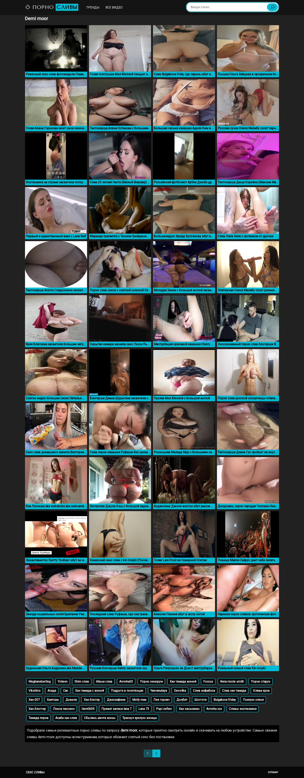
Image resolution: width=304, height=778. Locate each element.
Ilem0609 (87, 709)
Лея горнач (161, 700)
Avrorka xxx (214, 709)
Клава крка (261, 690)
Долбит (181, 700)
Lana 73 (143, 709)
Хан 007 (34, 700)
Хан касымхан (189, 709)
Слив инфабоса (204, 690)
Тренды (92, 7)
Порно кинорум (151, 681)
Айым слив (104, 681)
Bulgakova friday (224, 700)
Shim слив (81, 681)
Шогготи (200, 700)
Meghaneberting (39, 681)
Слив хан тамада (234, 690)
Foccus (208, 681)
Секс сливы (35, 772)
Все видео (114, 7)
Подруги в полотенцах (127, 690)
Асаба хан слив (66, 718)
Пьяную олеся (253, 700)
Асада (52, 690)
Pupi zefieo (164, 709)
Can (65, 690)
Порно (51, 7)
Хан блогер (92, 700)
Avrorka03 (126, 681)
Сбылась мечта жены (99, 718)
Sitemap (273, 772)
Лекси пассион (63, 709)
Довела (71, 700)
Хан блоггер (37, 709)
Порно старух (260, 681)
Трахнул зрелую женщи (139, 718)
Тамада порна (38, 718)
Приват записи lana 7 (116, 709)
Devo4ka (180, 690)
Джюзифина (116, 700)
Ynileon (62, 681)
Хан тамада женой (183, 681)
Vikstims (34, 690)
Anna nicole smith (232, 681)
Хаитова (53, 700)
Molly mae (139, 700)
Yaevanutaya (158, 690)
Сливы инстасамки (242, 709)
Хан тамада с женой (89, 690)
